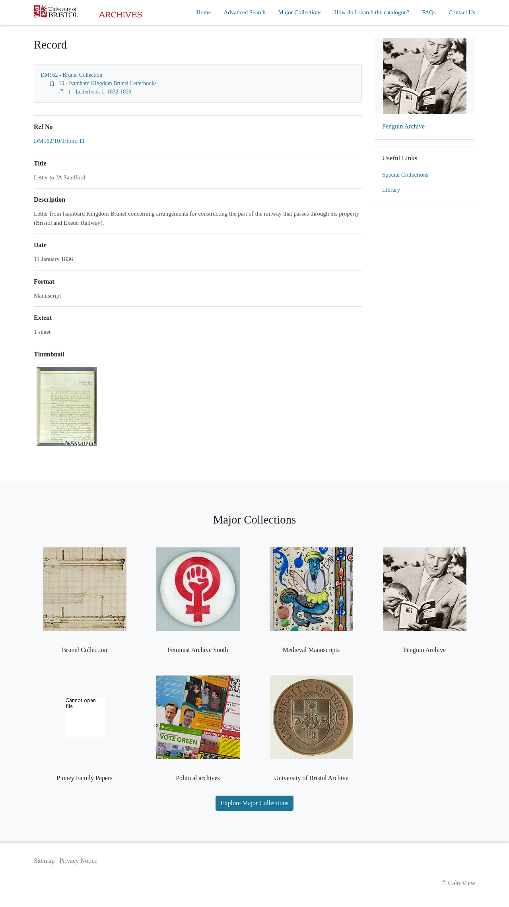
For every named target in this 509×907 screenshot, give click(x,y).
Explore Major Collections (255, 803)
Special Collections (405, 174)
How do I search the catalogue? (372, 12)
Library (391, 190)
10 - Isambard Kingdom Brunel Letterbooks (108, 83)
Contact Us (462, 12)
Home (203, 12)
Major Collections (300, 12)
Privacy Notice (78, 860)
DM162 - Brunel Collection (71, 75)
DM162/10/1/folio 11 (59, 141)
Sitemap (44, 860)
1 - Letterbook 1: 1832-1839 (100, 92)
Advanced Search (244, 12)
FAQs (429, 12)
